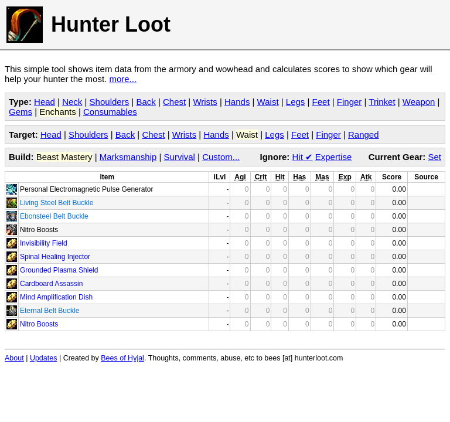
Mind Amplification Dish (56, 297)
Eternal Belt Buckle (49, 311)
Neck (72, 102)
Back (145, 102)
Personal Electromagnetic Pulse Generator (86, 189)
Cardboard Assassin (51, 284)
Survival (179, 157)
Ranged (363, 134)
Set (434, 157)
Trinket (382, 102)
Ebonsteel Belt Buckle (54, 216)
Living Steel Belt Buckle (56, 203)
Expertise (333, 157)
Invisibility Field (43, 243)
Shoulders (109, 102)
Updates (43, 358)
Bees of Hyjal (122, 358)
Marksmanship (128, 157)
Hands (237, 102)
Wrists (205, 102)
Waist (268, 102)
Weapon (419, 102)
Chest (174, 102)
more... (123, 79)
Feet (321, 102)
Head (44, 102)
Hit (302, 157)
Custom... (221, 157)
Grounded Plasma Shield (59, 270)
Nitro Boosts (39, 230)
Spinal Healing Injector (55, 257)
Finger (349, 102)
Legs (295, 102)
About (14, 358)
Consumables (110, 112)
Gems (20, 112)
